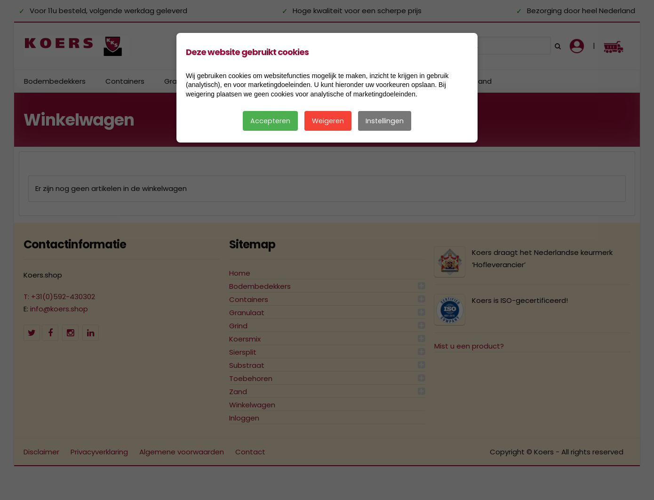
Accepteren (270, 121)
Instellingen (385, 121)
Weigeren (328, 121)
